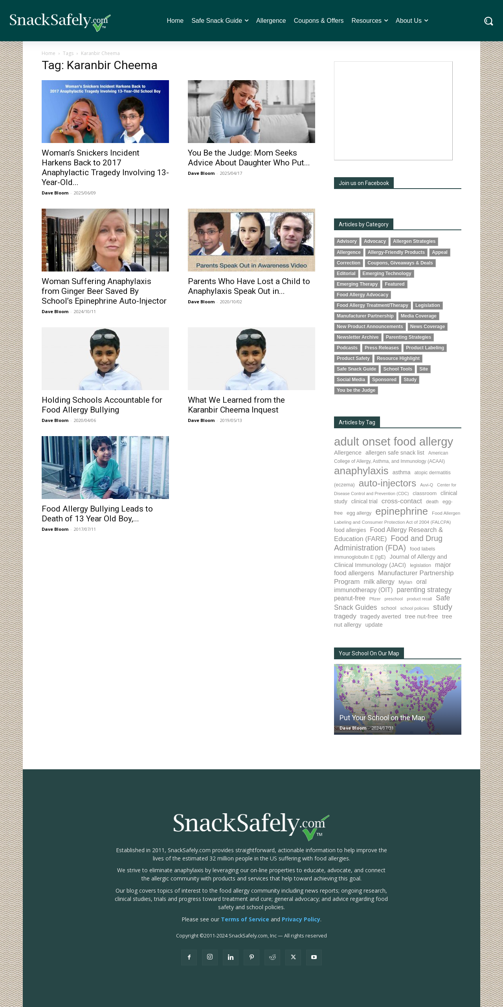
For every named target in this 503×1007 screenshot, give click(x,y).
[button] (489, 20)
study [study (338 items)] (442, 607)
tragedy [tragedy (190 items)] (345, 616)
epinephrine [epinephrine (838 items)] (401, 511)
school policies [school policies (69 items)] (414, 608)
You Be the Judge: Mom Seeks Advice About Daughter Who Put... (249, 157)
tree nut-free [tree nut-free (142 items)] (421, 616)
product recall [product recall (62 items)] (419, 598)
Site (423, 369)
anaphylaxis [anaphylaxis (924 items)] (361, 471)
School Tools (397, 369)
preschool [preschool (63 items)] (393, 598)
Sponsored (384, 379)
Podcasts (347, 347)
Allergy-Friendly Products (396, 252)
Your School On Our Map (369, 653)
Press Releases (382, 347)
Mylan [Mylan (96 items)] (405, 582)
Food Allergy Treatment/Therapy (372, 305)
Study (410, 379)
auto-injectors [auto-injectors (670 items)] (387, 483)
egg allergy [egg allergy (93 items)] (359, 513)
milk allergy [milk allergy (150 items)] (379, 581)
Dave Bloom (55, 193)
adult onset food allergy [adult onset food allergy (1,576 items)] (393, 441)
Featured (394, 284)
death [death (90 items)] (432, 501)
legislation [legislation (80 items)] (420, 565)
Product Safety (353, 358)
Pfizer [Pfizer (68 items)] (375, 598)
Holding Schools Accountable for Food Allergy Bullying (102, 405)
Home (48, 53)
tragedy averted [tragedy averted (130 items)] (380, 616)
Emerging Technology (387, 273)
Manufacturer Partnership (365, 316)
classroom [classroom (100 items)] (425, 493)
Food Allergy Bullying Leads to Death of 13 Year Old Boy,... (97, 513)
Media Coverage (419, 316)
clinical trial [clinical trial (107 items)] (364, 501)
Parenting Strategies (408, 337)
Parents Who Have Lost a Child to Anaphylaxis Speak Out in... (249, 286)
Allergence (349, 252)
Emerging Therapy (357, 284)
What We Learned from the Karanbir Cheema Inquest (236, 405)
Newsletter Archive (358, 337)
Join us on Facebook (364, 183)
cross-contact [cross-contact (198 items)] (402, 501)
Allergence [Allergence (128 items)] (348, 452)
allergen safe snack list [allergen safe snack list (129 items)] (394, 452)
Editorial (346, 273)
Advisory (347, 241)
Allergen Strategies (414, 241)
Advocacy (375, 241)
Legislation (427, 305)
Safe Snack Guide (356, 369)
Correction (348, 263)
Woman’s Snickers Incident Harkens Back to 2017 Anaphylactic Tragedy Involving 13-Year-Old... (105, 167)
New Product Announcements (370, 326)
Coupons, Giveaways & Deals (400, 263)
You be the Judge (356, 390)
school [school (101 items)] (389, 608)
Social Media (351, 379)
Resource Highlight (398, 358)
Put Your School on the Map (382, 718)
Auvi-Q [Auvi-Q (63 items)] (426, 484)
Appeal (440, 252)
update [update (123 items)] (373, 625)
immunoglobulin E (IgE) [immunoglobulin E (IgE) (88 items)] (360, 557)
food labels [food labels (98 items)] (422, 549)
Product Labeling (425, 347)
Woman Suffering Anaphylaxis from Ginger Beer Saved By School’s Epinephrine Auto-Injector (104, 291)
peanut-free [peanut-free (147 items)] (349, 598)
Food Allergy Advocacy (362, 294)
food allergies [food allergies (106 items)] (350, 530)
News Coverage (427, 326)
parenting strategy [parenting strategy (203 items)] (424, 590)
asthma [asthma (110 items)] (402, 472)
